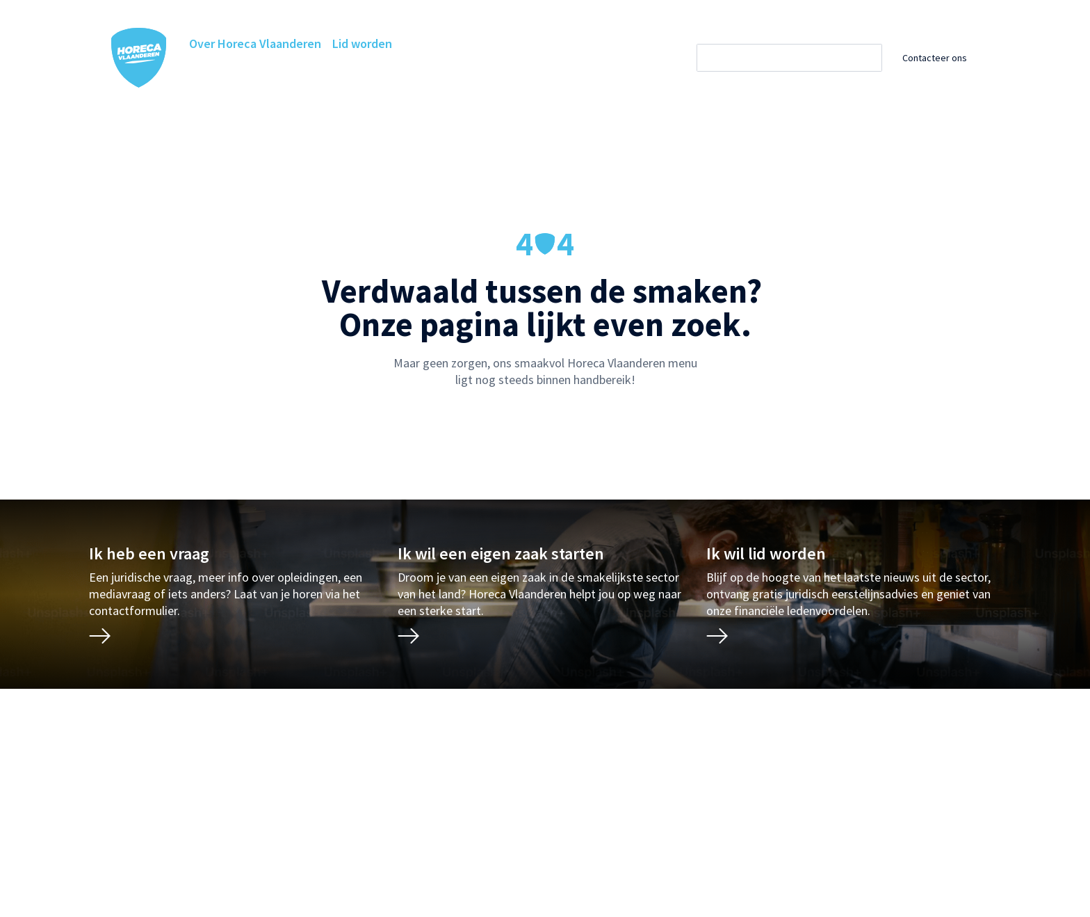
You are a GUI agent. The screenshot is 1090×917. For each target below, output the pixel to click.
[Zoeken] (801, 58)
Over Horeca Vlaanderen (255, 43)
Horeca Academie (300, 71)
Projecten (582, 71)
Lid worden (362, 43)
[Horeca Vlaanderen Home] (139, 58)
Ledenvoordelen (403, 71)
